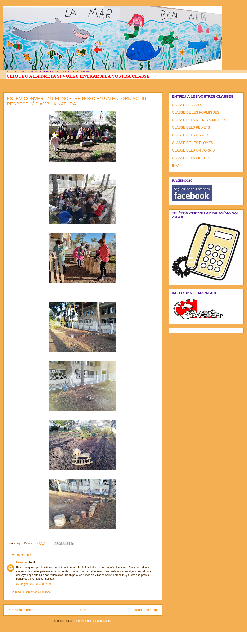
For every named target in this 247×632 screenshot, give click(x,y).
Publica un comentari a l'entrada (31, 591)
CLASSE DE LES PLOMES (192, 143)
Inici (83, 610)
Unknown (22, 562)
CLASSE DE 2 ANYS (187, 105)
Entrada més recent (21, 610)
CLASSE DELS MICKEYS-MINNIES (199, 120)
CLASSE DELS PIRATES (191, 158)
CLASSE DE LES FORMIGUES (195, 112)
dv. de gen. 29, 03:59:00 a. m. (34, 584)
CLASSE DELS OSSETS (191, 135)
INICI (176, 165)
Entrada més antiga (144, 610)
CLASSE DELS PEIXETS (191, 127)
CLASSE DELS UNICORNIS (193, 150)
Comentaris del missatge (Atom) (92, 620)
